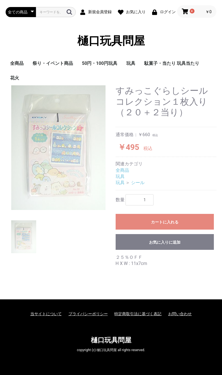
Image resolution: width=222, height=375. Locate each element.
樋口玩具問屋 (111, 40)
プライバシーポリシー (88, 314)
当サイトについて (46, 314)
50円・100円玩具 (99, 63)
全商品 (17, 63)
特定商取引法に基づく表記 (137, 314)
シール (138, 182)
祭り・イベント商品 (53, 63)
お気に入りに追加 (164, 242)
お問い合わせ (180, 314)
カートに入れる (164, 222)
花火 (14, 78)
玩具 (130, 63)
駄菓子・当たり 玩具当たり (171, 63)
